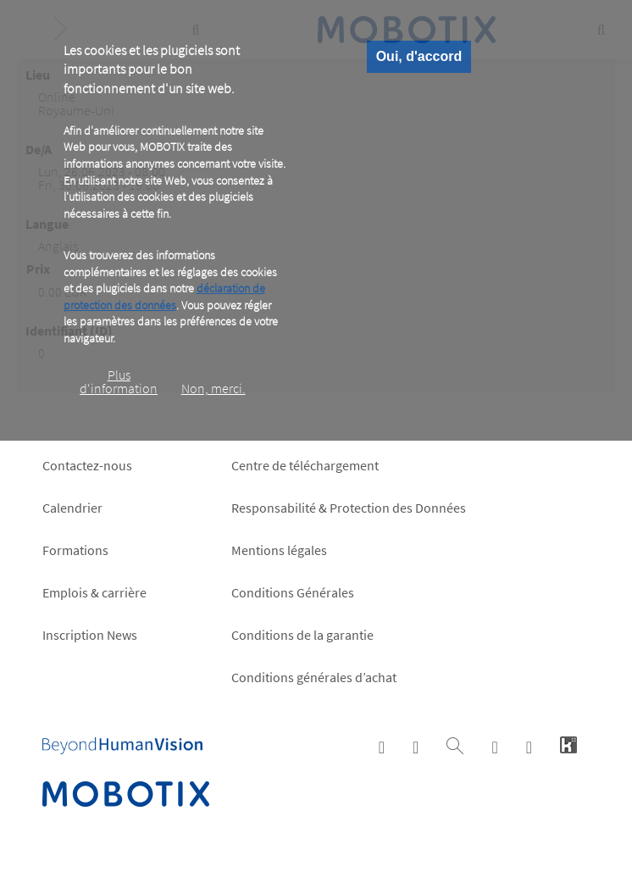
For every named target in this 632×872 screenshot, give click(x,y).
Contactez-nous (87, 465)
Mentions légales (279, 550)
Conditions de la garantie (302, 634)
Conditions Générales (292, 592)
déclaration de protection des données (164, 296)
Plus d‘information (119, 381)
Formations (75, 550)
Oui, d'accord (419, 56)
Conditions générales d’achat (313, 677)
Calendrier (72, 507)
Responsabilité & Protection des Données (348, 507)
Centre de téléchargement (305, 465)
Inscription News (89, 634)
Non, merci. (213, 388)
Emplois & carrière (94, 592)
